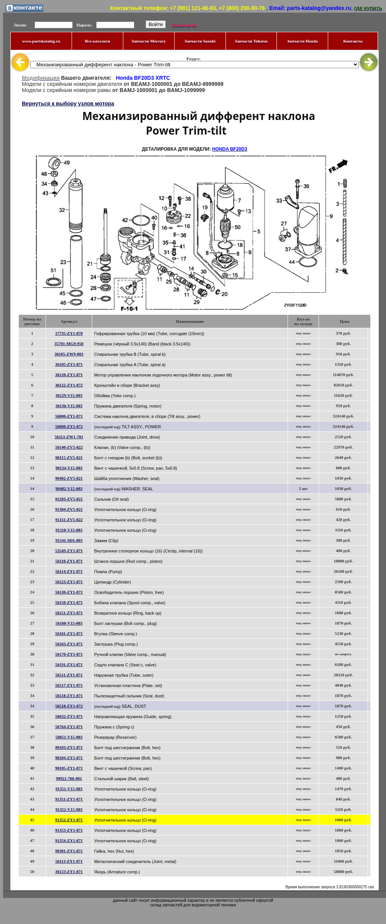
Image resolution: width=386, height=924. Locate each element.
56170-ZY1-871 (69, 654)
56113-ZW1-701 (69, 436)
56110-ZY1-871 (69, 561)
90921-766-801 (69, 778)
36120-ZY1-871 (69, 374)
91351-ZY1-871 (69, 799)
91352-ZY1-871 (69, 819)
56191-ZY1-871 (69, 664)
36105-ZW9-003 (68, 354)
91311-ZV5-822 (69, 519)
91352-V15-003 (69, 809)
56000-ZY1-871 (69, 416)
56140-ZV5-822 (69, 447)
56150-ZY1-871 (69, 602)
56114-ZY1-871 (69, 571)
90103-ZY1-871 (69, 747)
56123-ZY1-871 (69, 581)
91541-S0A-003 (69, 540)
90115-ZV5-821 (69, 457)
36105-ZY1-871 (69, 364)
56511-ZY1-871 (69, 674)
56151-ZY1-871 (69, 612)
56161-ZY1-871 (69, 633)
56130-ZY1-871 (69, 592)
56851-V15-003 (69, 737)
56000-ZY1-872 (69, 426)
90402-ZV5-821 (69, 478)
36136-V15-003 (69, 405)
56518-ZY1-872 (69, 706)
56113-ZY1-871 (69, 861)
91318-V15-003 (69, 530)
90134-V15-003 (69, 467)
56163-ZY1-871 (69, 643)
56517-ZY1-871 (69, 685)
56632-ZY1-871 (69, 716)
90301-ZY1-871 (69, 850)
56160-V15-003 (69, 623)
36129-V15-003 (69, 395)
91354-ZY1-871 (69, 840)
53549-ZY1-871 (69, 550)
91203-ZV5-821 (69, 499)
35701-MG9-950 (68, 343)
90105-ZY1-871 (69, 768)
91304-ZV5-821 (69, 509)
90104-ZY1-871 (69, 757)
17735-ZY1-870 (69, 333)
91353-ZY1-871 (69, 830)
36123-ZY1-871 (69, 871)
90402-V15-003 (69, 488)
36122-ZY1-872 (69, 385)
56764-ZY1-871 (69, 726)
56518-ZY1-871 (69, 695)
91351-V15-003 (69, 788)
